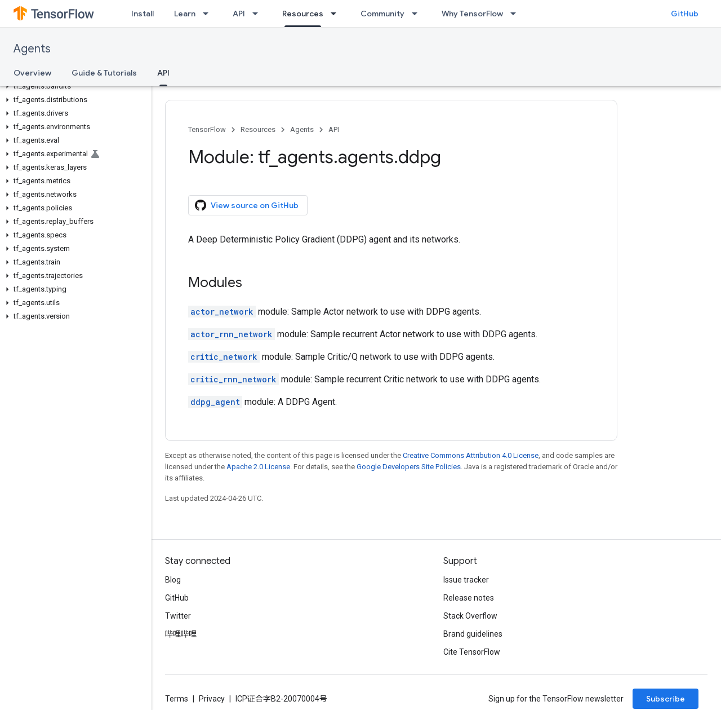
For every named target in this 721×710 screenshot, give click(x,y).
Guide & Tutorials (104, 73)
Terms (176, 698)
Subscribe (665, 699)
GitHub (684, 13)
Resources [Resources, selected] (302, 13)
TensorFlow (207, 129)
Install (142, 13)
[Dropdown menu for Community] (417, 13)
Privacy (212, 698)
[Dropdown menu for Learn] (208, 13)
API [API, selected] (163, 73)
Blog (173, 579)
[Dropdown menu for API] (258, 13)
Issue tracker (466, 579)
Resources (258, 129)
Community (382, 13)
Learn (184, 13)
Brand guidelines (472, 633)
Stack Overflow (470, 615)
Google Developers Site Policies (409, 466)
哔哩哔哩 (181, 633)
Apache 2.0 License (258, 466)
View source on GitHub (247, 205)
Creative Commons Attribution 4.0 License (470, 455)
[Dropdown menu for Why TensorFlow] (516, 13)
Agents (32, 49)
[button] (73, 86)
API (239, 13)
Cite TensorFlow (471, 651)
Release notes (468, 597)
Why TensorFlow (472, 13)
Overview (32, 73)
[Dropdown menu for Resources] (336, 13)
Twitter (178, 615)
